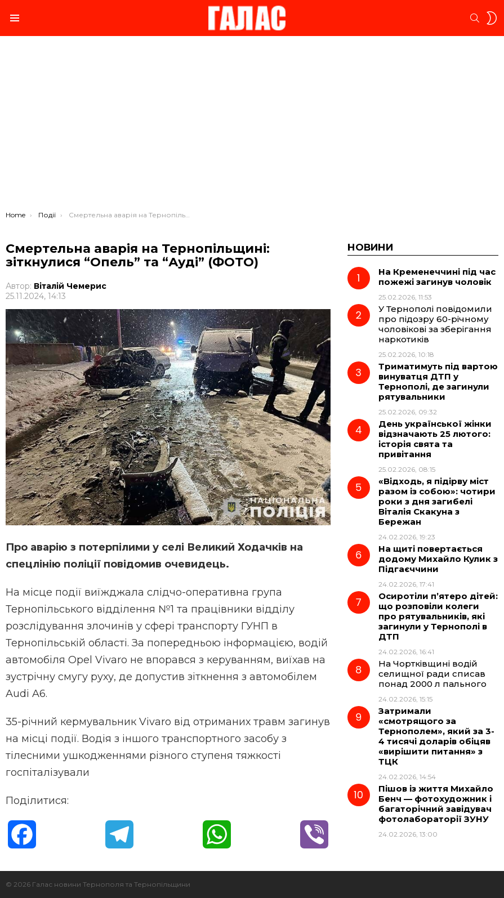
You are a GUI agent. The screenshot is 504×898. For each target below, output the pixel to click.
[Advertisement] (252, 126)
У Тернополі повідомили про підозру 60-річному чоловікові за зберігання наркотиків (435, 324)
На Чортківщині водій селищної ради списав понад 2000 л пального (432, 673)
